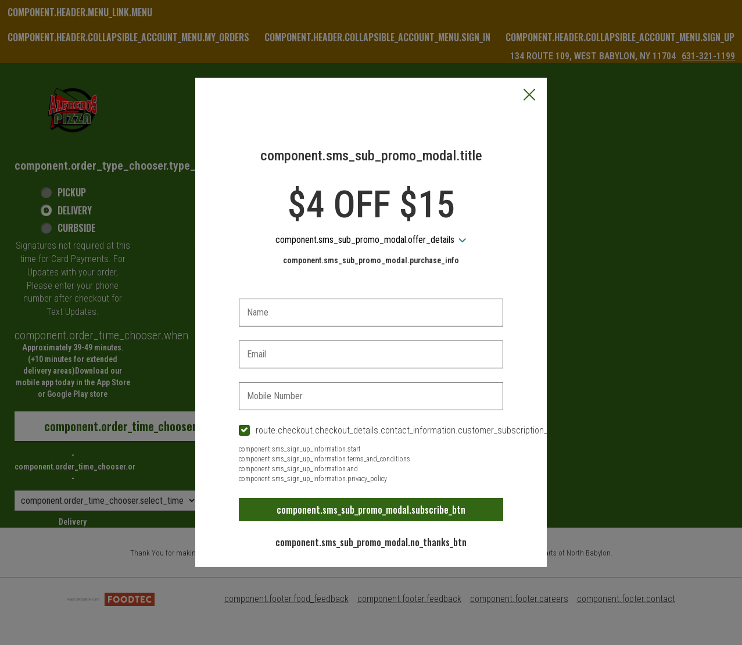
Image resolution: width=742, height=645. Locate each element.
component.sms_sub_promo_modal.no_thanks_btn (371, 542)
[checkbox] (371, 431)
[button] (529, 96)
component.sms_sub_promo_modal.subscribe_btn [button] (371, 510)
